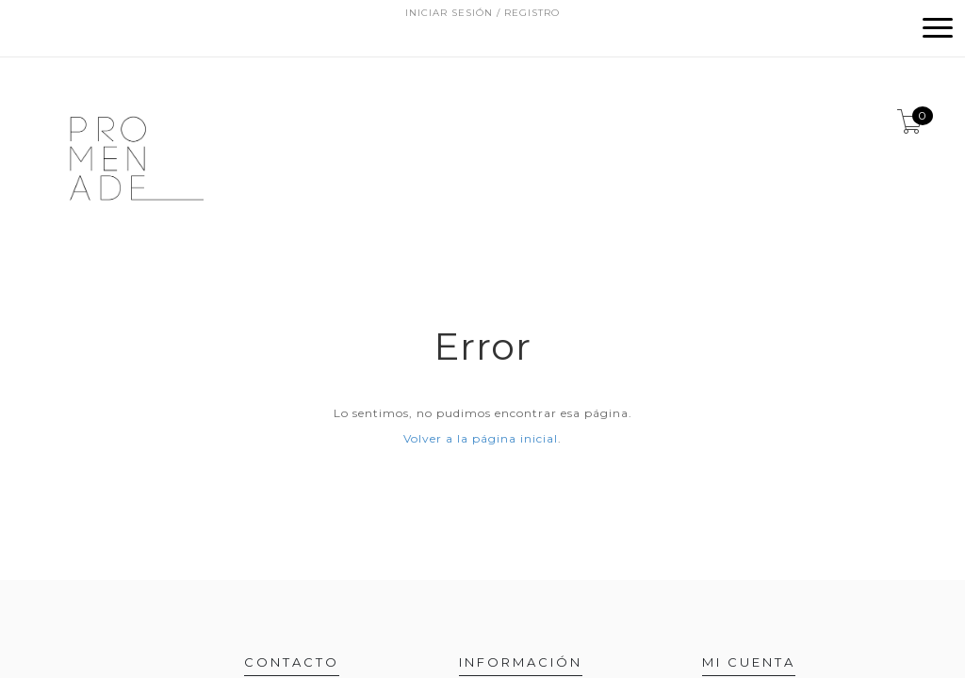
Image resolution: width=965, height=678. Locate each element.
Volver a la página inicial (480, 438)
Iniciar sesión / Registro (482, 13)
